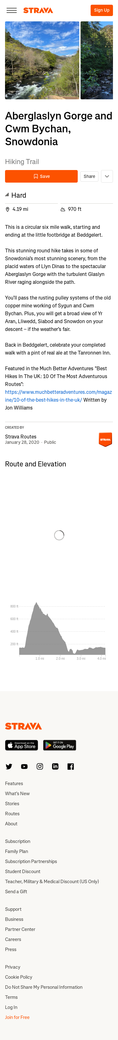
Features (14, 783)
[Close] (11, 10)
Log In (11, 1007)
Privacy (12, 967)
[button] (42, 60)
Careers (13, 939)
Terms (11, 997)
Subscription (17, 841)
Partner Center (20, 929)
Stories (12, 804)
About (11, 824)
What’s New (17, 793)
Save (41, 176)
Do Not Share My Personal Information (43, 987)
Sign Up (102, 10)
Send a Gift (16, 892)
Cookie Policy (18, 977)
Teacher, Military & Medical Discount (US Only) (52, 881)
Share (89, 176)
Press (10, 949)
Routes (12, 814)
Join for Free (17, 1017)
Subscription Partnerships (31, 861)
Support (13, 909)
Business (14, 919)
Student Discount (22, 871)
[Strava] (38, 10)
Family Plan (16, 851)
